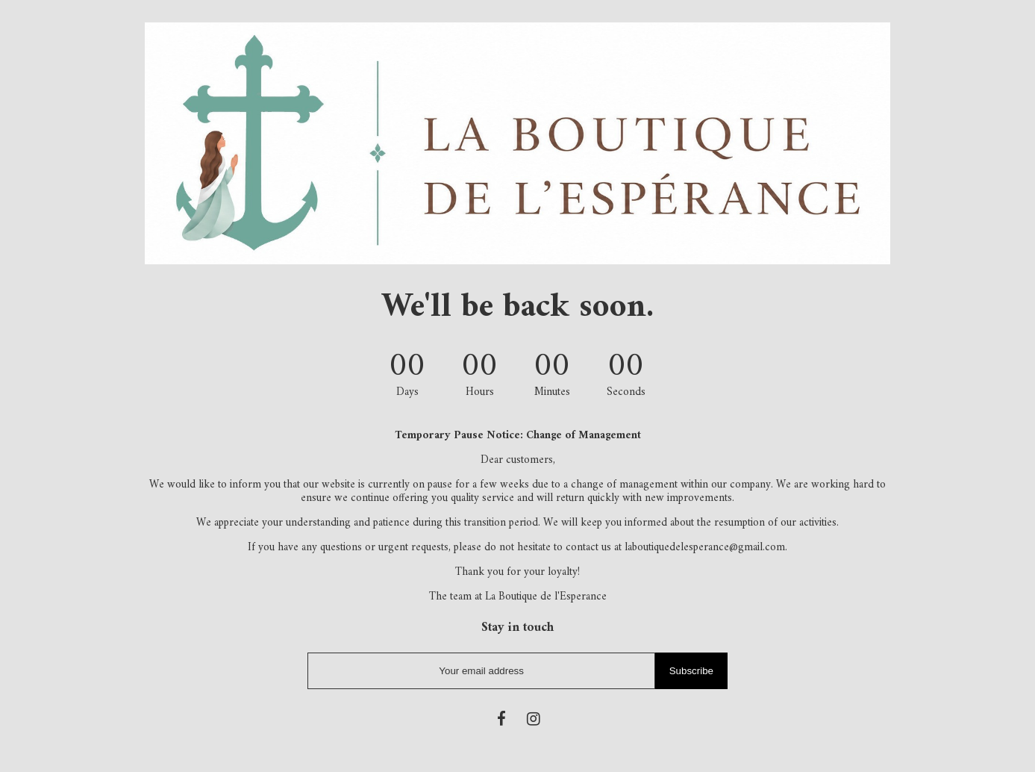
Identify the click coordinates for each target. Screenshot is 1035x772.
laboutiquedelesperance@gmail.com (705, 548)
